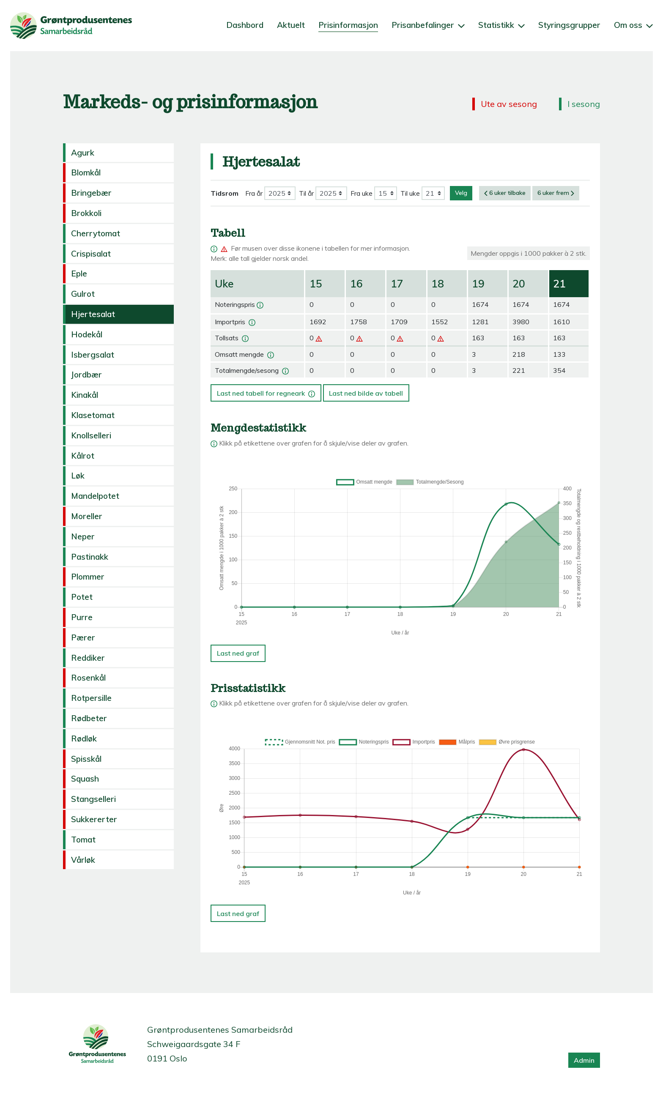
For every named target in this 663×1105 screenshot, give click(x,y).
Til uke (410, 193)
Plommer (87, 577)
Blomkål (86, 172)
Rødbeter (89, 718)
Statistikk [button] (501, 25)
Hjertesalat (93, 314)
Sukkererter (94, 819)
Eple (79, 273)
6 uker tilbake (505, 193)
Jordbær (86, 374)
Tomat (83, 839)
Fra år (254, 193)
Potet (82, 597)
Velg (461, 193)
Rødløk (84, 738)
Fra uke (362, 193)
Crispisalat (91, 254)
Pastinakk (89, 557)
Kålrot (82, 456)
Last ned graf (238, 653)
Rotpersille (91, 698)
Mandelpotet (95, 496)
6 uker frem (555, 193)
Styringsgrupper (569, 25)
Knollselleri (91, 435)
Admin (584, 1060)
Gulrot (83, 294)
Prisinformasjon (348, 25)
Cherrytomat (95, 233)
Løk (78, 475)
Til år (306, 193)
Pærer (83, 637)
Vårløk (83, 860)
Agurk (82, 153)
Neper (83, 536)
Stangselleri (93, 799)
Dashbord (244, 25)
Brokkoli (86, 213)
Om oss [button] (633, 25)
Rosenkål (88, 678)
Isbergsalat (92, 355)
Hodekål (86, 334)
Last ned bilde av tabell (366, 393)
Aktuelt (291, 25)
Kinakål (84, 395)
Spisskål (86, 759)
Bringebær (91, 193)
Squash (85, 779)
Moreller (86, 516)
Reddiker (88, 658)
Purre (82, 617)
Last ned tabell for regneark (267, 390)
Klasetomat (93, 415)
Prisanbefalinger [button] (428, 25)
